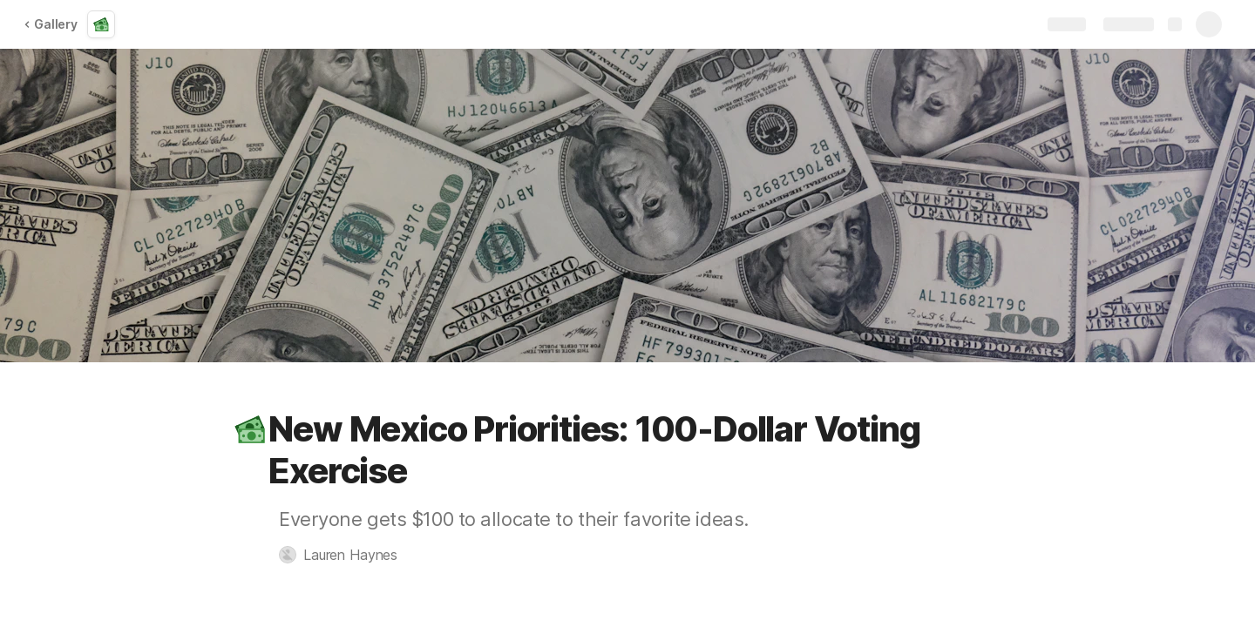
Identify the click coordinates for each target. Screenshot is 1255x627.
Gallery (51, 24)
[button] (250, 429)
